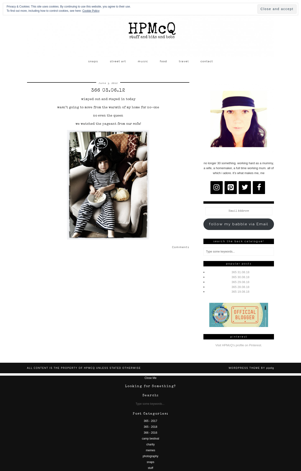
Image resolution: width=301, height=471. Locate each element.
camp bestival (150, 438)
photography (150, 456)
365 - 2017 (150, 421)
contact (207, 61)
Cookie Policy (90, 10)
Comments (180, 247)
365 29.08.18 (241, 282)
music (143, 61)
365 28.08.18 (241, 287)
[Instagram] (216, 187)
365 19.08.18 (241, 291)
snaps (93, 61)
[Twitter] (245, 187)
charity (150, 444)
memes (150, 450)
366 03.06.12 (108, 90)
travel (184, 61)
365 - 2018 (150, 426)
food (163, 61)
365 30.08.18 (241, 277)
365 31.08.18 (241, 272)
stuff (150, 468)
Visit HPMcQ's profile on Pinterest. (238, 345)
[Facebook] (259, 187)
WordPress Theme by (251, 368)
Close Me (151, 378)
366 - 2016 (150, 432)
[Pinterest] (231, 187)
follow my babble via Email (238, 224)
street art (118, 61)
